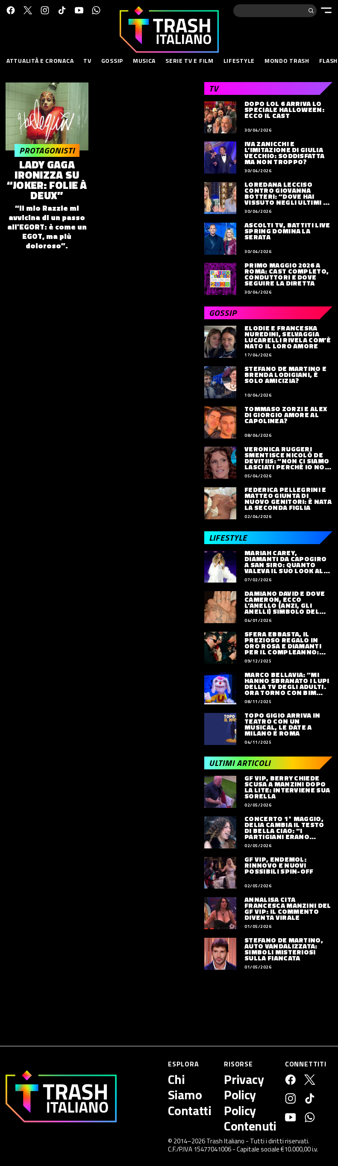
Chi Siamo (185, 1086)
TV (87, 60)
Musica (144, 60)
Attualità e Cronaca (39, 60)
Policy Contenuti (250, 1118)
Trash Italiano (225, 1141)
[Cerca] (311, 10)
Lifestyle (239, 60)
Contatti (189, 1110)
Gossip (112, 60)
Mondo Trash (287, 60)
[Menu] (326, 10)
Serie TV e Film (189, 60)
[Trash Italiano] (61, 1096)
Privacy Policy (244, 1086)
